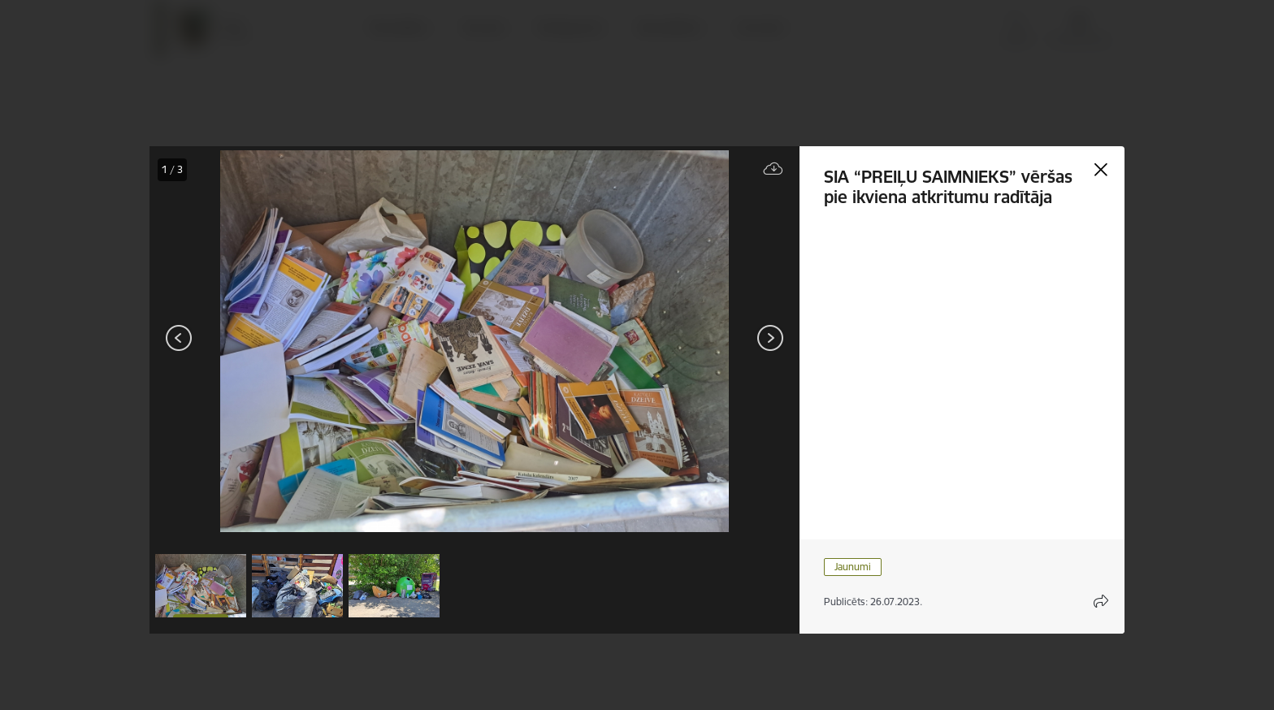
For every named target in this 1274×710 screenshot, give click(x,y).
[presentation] (247, 339)
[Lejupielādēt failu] (773, 169)
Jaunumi (852, 567)
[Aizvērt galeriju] (1101, 169)
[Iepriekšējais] (179, 338)
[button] (200, 585)
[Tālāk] (770, 338)
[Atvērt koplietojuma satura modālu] (1101, 601)
